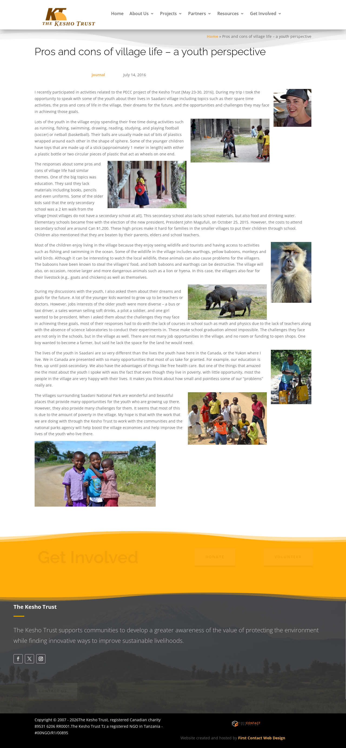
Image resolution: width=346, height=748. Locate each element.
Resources (228, 13)
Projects (168, 13)
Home (117, 13)
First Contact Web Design (261, 737)
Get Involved (263, 13)
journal (98, 74)
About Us (139, 13)
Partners (197, 13)
